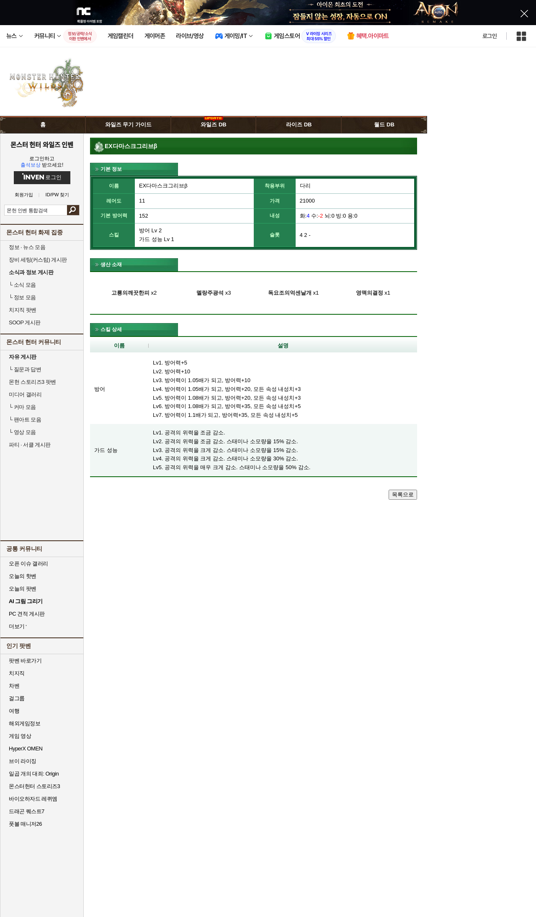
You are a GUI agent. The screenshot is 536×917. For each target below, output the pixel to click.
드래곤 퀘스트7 (26, 811)
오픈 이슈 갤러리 (28, 563)
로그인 (489, 36)
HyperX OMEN (25, 748)
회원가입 (24, 195)
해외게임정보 (24, 723)
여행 (14, 711)
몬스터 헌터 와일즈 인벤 (42, 144)
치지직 (17, 673)
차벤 (14, 685)
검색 (73, 210)
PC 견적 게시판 (27, 613)
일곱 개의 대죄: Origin (34, 773)
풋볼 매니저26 (25, 824)
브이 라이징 (22, 761)
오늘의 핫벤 (22, 576)
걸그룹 (17, 698)
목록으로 (403, 494)
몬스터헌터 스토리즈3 (34, 786)
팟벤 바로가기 (25, 660)
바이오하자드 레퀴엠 (33, 798)
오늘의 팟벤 (22, 588)
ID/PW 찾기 (58, 195)
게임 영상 (20, 736)
